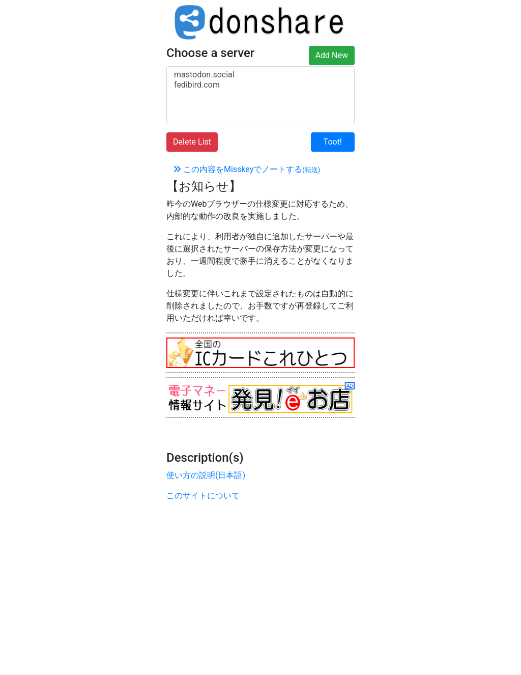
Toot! (333, 142)
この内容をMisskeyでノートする (246, 169)
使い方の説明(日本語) (205, 475)
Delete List (192, 142)
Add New (331, 55)
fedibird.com (260, 85)
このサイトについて (203, 495)
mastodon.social (260, 75)
